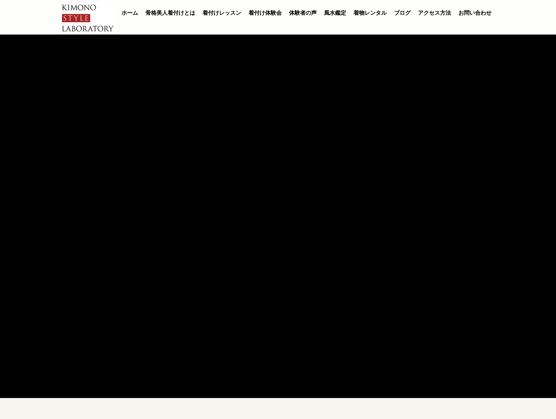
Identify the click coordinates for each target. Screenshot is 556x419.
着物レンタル (370, 13)
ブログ (402, 13)
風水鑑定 (335, 13)
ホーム (130, 13)
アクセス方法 (434, 13)
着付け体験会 (265, 13)
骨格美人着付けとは (170, 13)
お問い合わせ (475, 13)
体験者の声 (303, 13)
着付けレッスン (222, 13)
